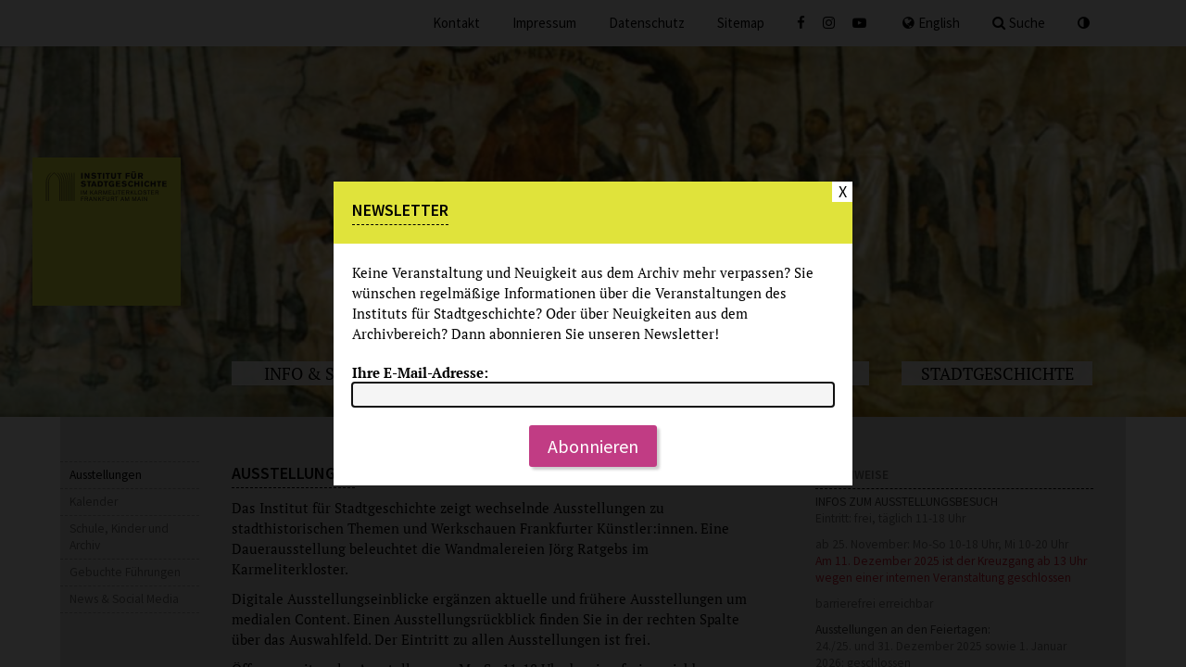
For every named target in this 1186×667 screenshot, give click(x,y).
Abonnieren (593, 446)
